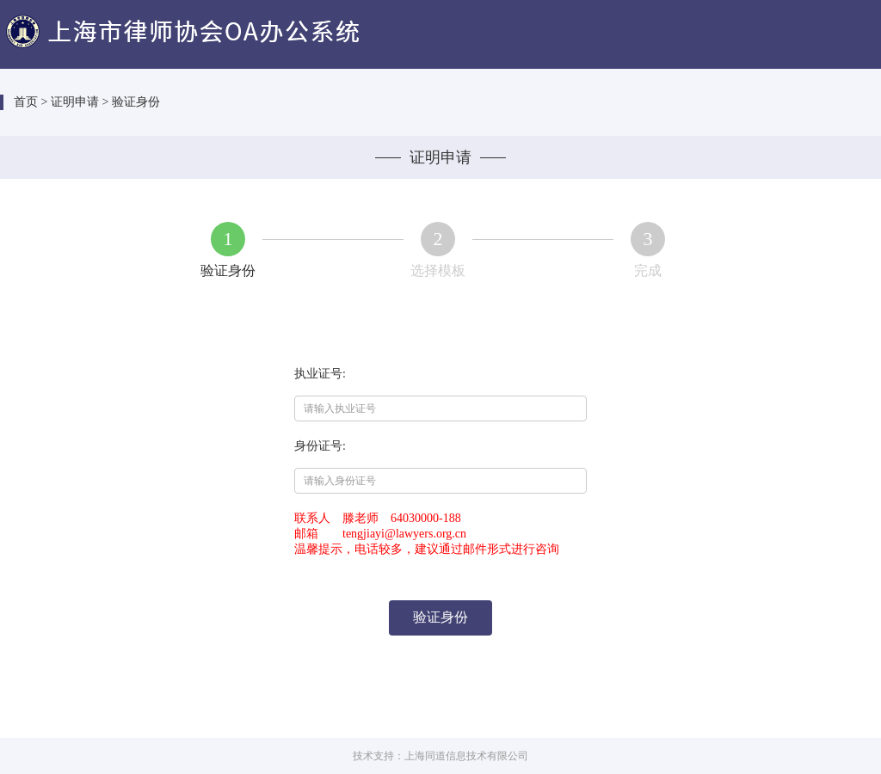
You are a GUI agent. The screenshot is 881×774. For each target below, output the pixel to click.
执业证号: (320, 373)
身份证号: (320, 445)
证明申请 (75, 101)
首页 (26, 101)
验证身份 (440, 617)
